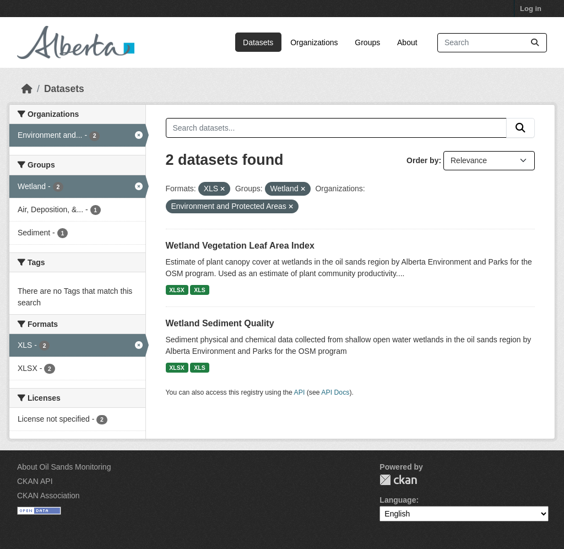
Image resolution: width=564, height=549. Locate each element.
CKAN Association (48, 495)
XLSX (176, 290)
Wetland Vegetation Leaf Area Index (240, 245)
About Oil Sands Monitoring (64, 466)
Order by (422, 160)
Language (397, 500)
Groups (367, 42)
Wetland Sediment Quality (220, 323)
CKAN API (35, 481)
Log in (530, 8)
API (299, 392)
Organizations (314, 42)
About (407, 42)
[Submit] (535, 42)
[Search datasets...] (492, 42)
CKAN (398, 480)
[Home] (26, 88)
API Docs (335, 392)
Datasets (258, 42)
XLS (199, 290)
